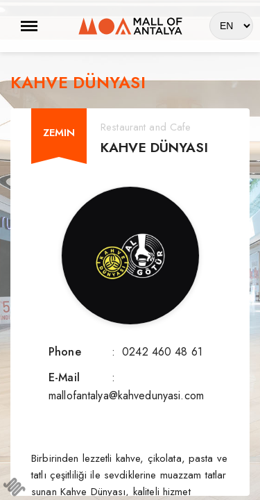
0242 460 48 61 (162, 352)
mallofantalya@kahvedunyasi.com (126, 395)
